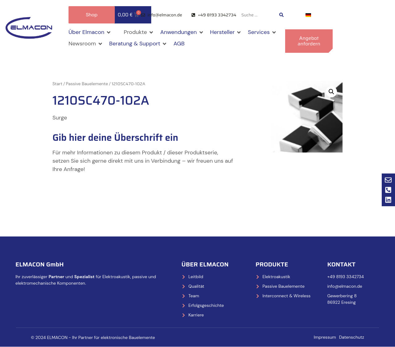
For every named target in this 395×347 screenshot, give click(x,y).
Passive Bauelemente (87, 83)
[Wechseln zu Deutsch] (308, 14)
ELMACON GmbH (39, 264)
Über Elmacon (205, 264)
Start (57, 83)
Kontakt (341, 264)
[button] (89, 32)
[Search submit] (281, 15)
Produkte (272, 264)
